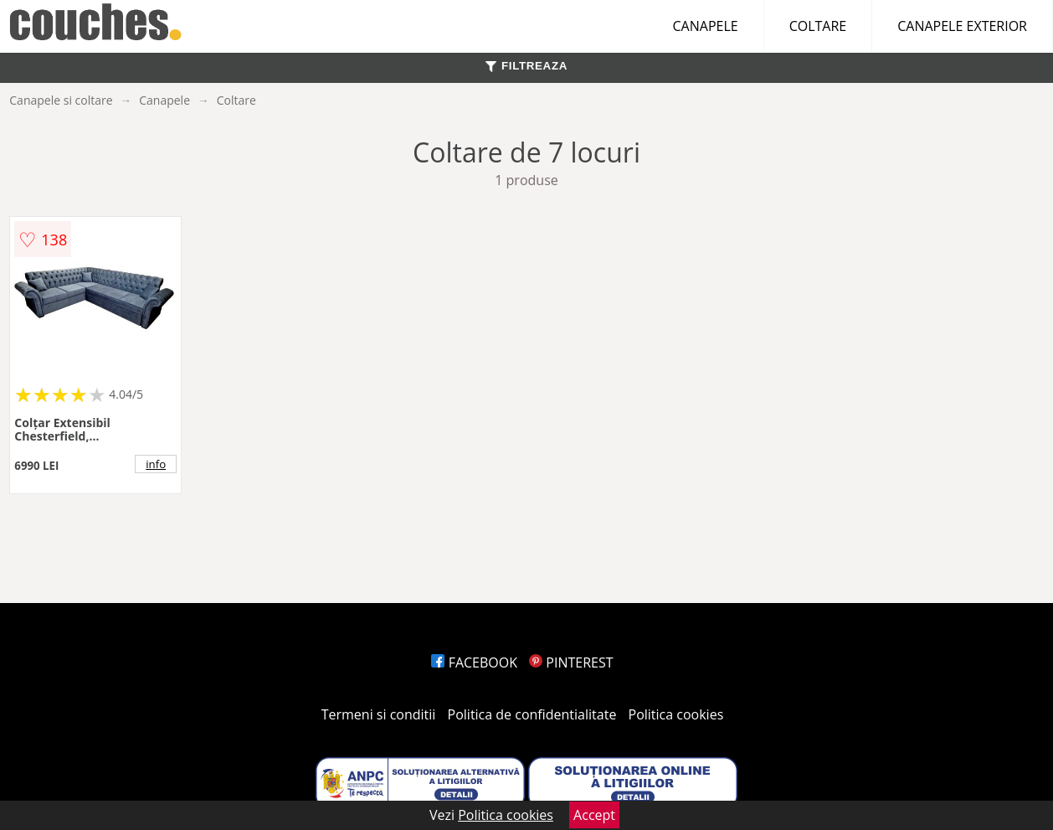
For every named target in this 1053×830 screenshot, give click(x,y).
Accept (594, 815)
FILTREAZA (526, 65)
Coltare (236, 100)
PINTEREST (571, 662)
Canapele (164, 100)
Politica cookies (676, 714)
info (156, 464)
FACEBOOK (474, 662)
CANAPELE (705, 26)
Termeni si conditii (378, 714)
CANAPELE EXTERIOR (962, 26)
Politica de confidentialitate (532, 714)
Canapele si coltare (60, 100)
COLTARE (818, 26)
